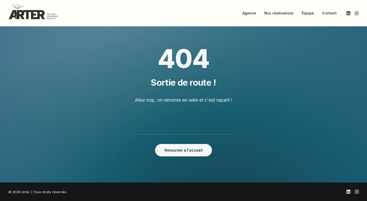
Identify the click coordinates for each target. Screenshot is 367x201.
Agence (249, 13)
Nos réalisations (279, 13)
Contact (329, 13)
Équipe (308, 13)
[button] (349, 13)
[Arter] (33, 11)
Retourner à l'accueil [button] (183, 150)
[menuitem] (249, 13)
